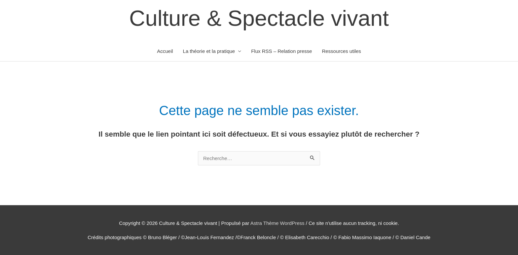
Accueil (165, 51)
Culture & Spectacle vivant (259, 18)
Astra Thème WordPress (277, 223)
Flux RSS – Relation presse (281, 51)
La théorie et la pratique (209, 51)
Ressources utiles (341, 51)
